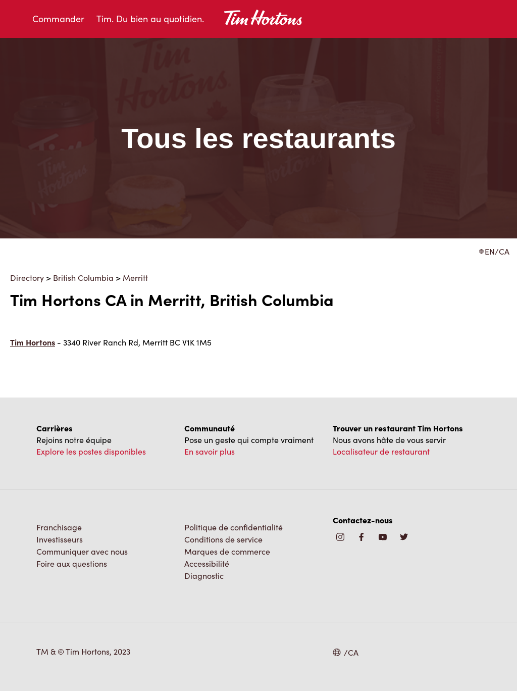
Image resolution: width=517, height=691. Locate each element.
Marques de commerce (227, 551)
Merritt (135, 277)
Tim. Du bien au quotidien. (150, 19)
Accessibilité (206, 563)
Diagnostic (204, 575)
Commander (58, 19)
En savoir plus (209, 451)
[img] (404, 537)
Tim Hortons (32, 342)
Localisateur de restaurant (381, 451)
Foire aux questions (71, 563)
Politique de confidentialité (233, 527)
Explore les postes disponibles (91, 451)
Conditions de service (223, 539)
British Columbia (83, 277)
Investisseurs (59, 539)
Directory (27, 277)
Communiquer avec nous (82, 551)
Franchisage (59, 527)
